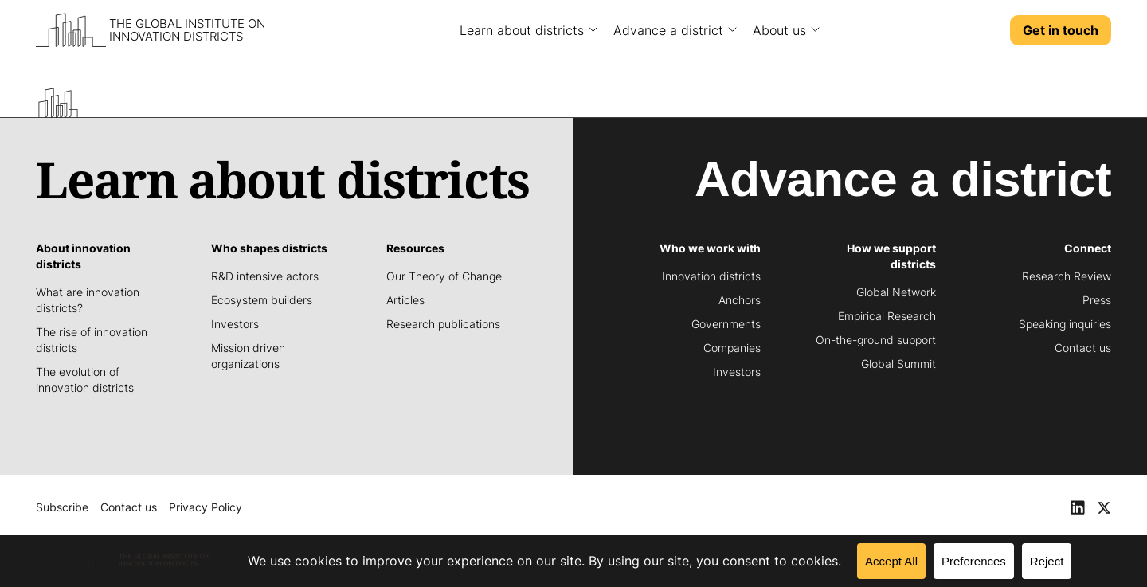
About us (779, 30)
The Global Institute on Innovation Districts (187, 30)
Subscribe (62, 507)
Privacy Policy (205, 507)
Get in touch (1060, 30)
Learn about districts (522, 30)
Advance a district (668, 30)
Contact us (128, 507)
